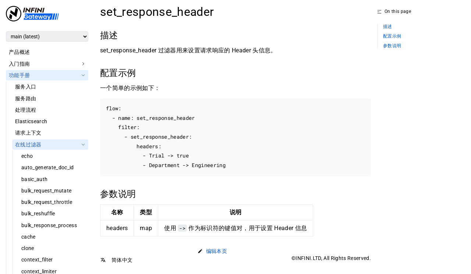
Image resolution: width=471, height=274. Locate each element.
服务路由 (25, 98)
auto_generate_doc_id (47, 167)
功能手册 (19, 75)
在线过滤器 (28, 145)
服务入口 (25, 87)
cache (28, 237)
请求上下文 (28, 133)
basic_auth (34, 179)
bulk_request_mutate (46, 191)
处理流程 (25, 110)
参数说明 (392, 46)
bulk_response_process (49, 225)
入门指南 (19, 64)
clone (27, 248)
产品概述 (19, 52)
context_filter (37, 260)
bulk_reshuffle (38, 213)
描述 (387, 26)
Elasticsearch (31, 121)
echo (27, 156)
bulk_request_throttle (46, 202)
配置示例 (392, 36)
